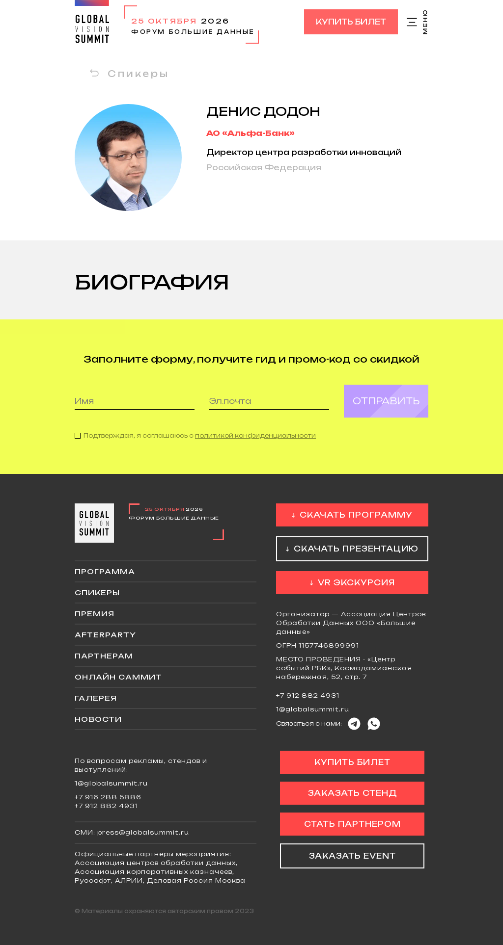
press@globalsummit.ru (143, 832)
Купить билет (351, 21)
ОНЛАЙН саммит (118, 677)
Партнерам (104, 656)
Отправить (386, 407)
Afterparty (105, 634)
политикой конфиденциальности (255, 442)
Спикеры (138, 73)
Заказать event (352, 856)
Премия (94, 613)
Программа (105, 571)
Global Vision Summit (92, 22)
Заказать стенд (352, 793)
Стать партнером (352, 824)
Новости (98, 719)
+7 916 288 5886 (108, 797)
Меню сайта (417, 22)
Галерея (96, 698)
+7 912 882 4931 (307, 695)
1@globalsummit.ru (312, 709)
